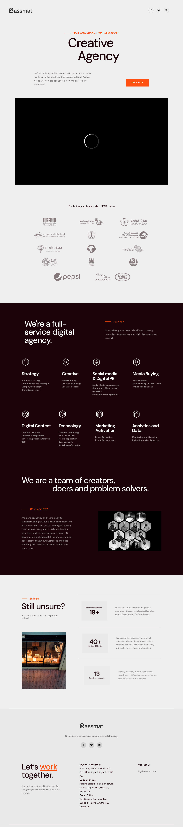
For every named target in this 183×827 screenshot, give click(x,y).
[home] (20, 10)
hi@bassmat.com (147, 771)
